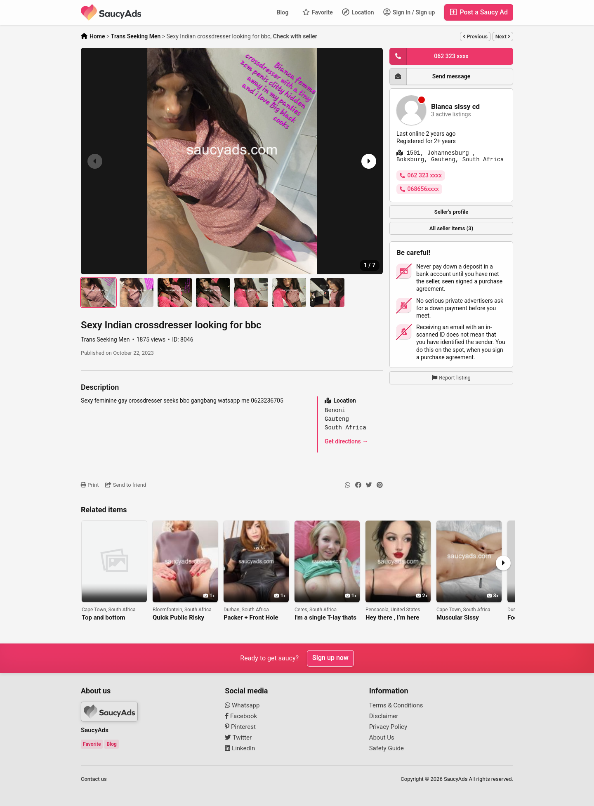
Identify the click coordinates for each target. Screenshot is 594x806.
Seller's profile (451, 212)
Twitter (238, 737)
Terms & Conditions (396, 705)
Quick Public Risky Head (178, 617)
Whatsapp (242, 705)
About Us (381, 737)
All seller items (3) (451, 228)
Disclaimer (383, 716)
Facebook (241, 716)
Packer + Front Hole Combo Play (251, 617)
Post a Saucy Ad (479, 12)
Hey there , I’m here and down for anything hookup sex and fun (396, 617)
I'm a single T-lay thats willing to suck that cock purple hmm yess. (327, 617)
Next (502, 36)
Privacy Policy (388, 727)
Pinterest (240, 727)
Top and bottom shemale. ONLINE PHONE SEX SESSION (112, 617)
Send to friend (125, 485)
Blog (282, 12)
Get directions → (346, 441)
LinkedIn (240, 748)
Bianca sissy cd (455, 107)
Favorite (317, 12)
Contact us (94, 779)
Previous (475, 36)
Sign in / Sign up (409, 12)
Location (358, 12)
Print (90, 485)
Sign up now (330, 658)
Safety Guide (386, 748)
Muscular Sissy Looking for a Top (460, 617)
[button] (368, 161)
